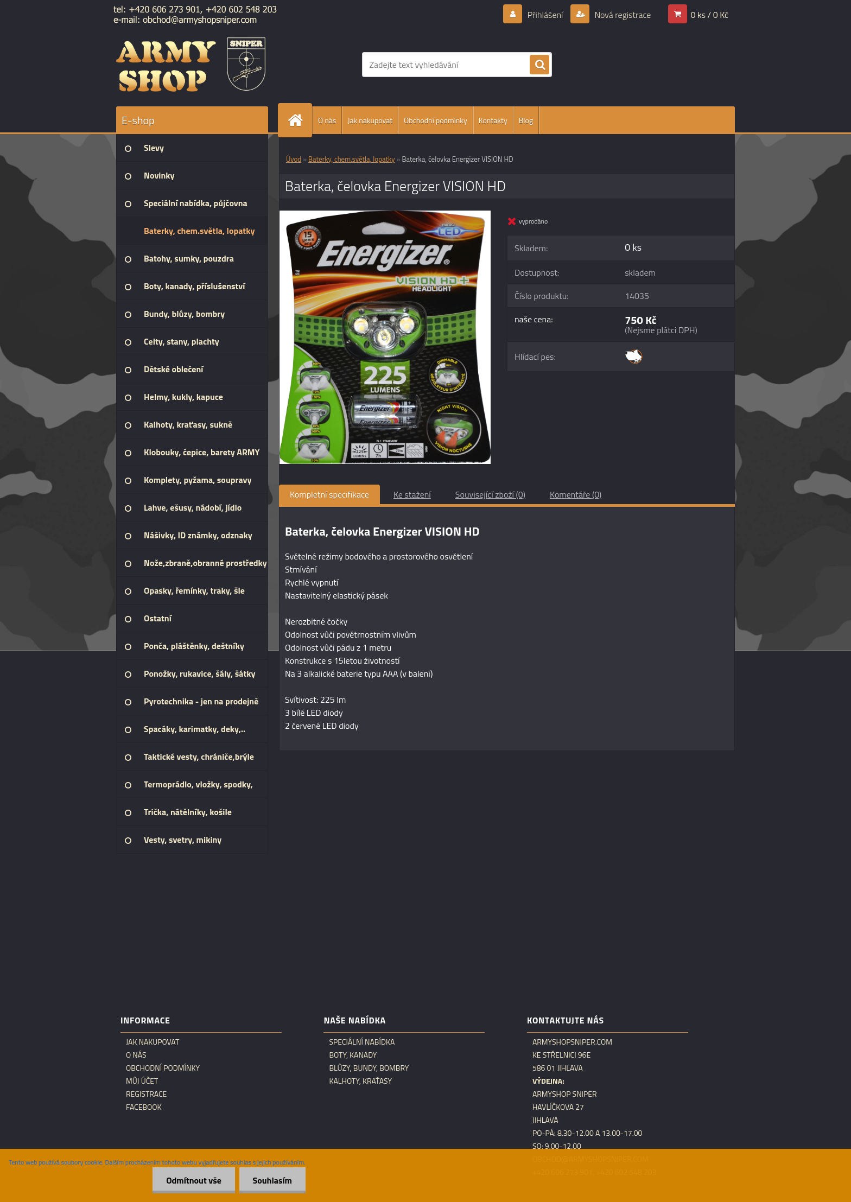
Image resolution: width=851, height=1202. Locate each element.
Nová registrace (622, 14)
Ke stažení (412, 494)
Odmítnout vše (193, 1180)
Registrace (146, 1094)
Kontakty (493, 120)
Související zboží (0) (490, 494)
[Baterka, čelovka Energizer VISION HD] (385, 214)
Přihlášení (545, 14)
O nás (327, 120)
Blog (526, 120)
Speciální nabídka (362, 1042)
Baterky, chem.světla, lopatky (351, 159)
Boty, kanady (353, 1055)
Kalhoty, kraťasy (360, 1081)
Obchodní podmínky (435, 120)
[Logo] (190, 64)
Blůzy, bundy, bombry (369, 1068)
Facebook (144, 1107)
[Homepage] (299, 120)
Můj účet (142, 1081)
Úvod (293, 159)
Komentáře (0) (575, 494)
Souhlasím (272, 1180)
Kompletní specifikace (329, 494)
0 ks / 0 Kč (709, 14)
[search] (539, 65)
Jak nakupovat (369, 120)
